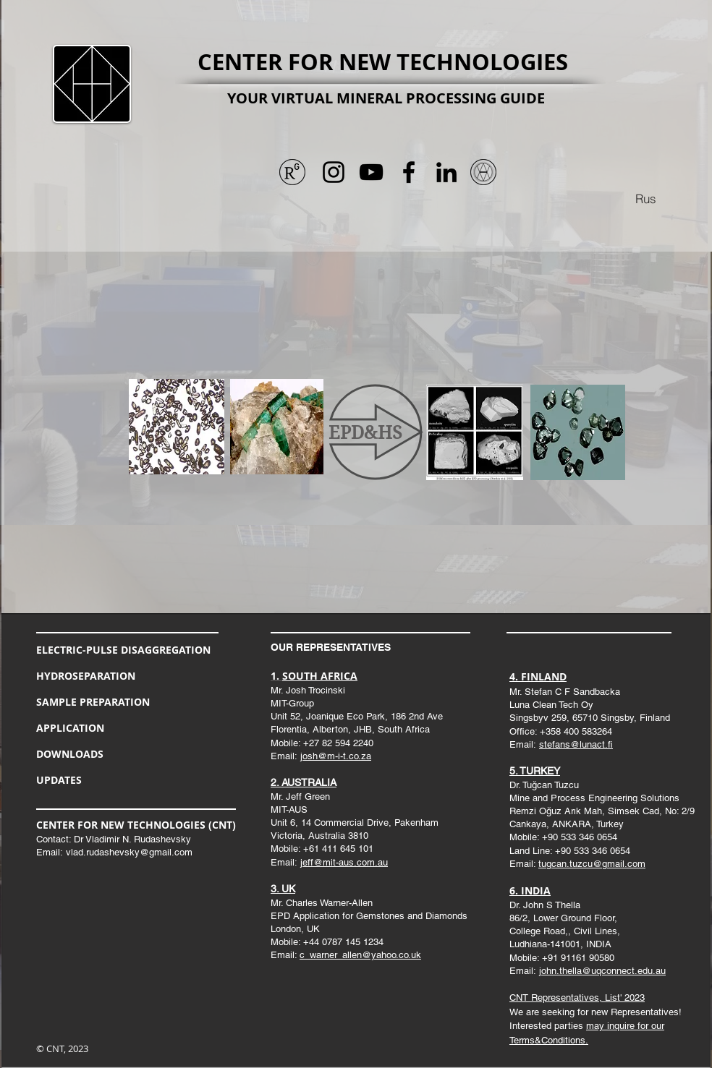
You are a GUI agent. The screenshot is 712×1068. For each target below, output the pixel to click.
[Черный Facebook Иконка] (408, 172)
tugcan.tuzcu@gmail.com (591, 863)
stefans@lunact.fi (576, 744)
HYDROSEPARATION (85, 676)
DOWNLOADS (69, 754)
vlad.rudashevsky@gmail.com (129, 852)
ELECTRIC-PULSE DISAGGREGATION (123, 650)
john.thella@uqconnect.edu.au (602, 970)
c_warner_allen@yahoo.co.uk (360, 954)
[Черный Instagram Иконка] (333, 172)
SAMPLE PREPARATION (93, 702)
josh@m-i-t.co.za (335, 756)
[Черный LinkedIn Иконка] (446, 172)
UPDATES (59, 780)
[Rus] (645, 198)
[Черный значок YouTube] (371, 172)
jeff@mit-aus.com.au (344, 862)
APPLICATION (70, 728)
